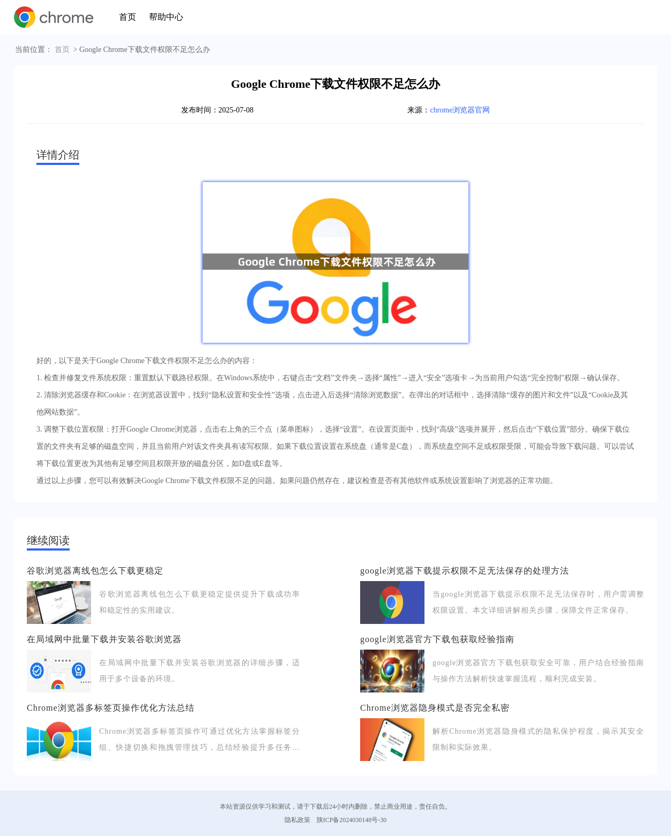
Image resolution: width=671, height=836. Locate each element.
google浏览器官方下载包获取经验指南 (437, 639)
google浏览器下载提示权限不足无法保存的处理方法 (464, 570)
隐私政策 (297, 820)
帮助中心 (166, 16)
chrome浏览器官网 (460, 110)
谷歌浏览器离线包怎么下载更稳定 (95, 570)
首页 (127, 16)
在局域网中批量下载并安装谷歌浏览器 (104, 639)
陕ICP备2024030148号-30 (352, 820)
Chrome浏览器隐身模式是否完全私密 (435, 707)
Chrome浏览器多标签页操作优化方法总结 (111, 707)
